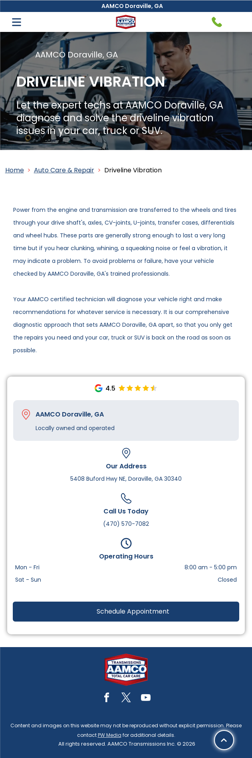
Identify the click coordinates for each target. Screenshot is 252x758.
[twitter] (126, 699)
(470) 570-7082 (126, 524)
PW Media (109, 735)
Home (14, 170)
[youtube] (146, 699)
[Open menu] (17, 22)
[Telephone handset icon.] (216, 22)
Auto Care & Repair (64, 170)
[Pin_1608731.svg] (26, 414)
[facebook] (106, 699)
